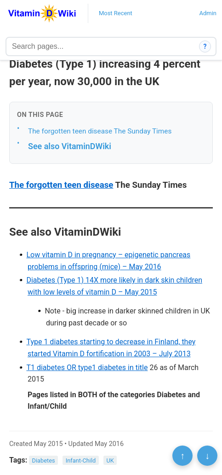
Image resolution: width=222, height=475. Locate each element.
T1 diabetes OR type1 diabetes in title (87, 367)
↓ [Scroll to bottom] (207, 456)
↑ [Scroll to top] (182, 456)
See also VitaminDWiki (69, 146)
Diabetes (43, 460)
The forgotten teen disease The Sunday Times (99, 131)
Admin (207, 13)
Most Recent (115, 13)
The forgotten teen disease (61, 185)
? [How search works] (205, 46)
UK (110, 460)
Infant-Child (81, 460)
